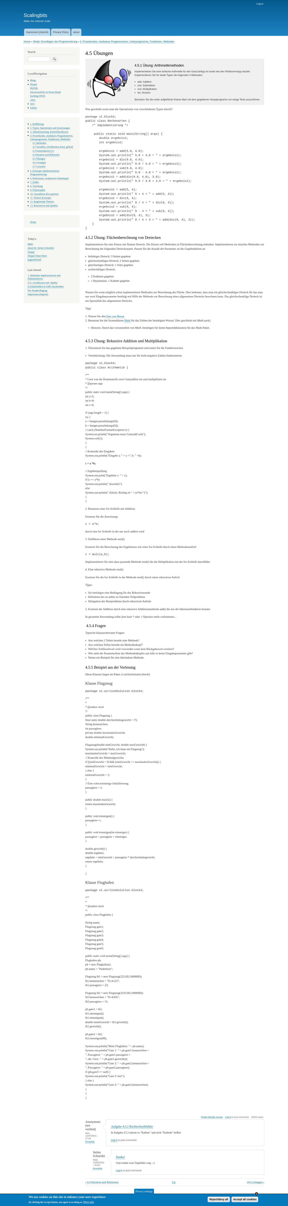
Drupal (33, 84)
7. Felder (34, 182)
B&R (30, 244)
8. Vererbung (36, 186)
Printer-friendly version (212, 1117)
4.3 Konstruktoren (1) (43, 151)
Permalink (90, 1142)
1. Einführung (37, 124)
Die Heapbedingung (37, 290)
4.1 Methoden (39, 143)
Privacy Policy (60, 32)
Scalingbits (35, 15)
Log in (259, 3)
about (76, 32)
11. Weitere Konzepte (40, 197)
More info (88, 1203)
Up (173, 1182)
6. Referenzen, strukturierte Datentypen (49, 178)
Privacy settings (143, 1192)
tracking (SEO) (37, 96)
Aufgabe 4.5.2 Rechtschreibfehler (132, 1126)
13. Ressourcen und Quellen (44, 205)
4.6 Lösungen (255, 1182)
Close (256, 1194)
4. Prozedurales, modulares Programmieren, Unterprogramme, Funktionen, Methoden (127, 41)
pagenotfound (34, 259)
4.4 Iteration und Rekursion (102, 1182)
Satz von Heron (115, 316)
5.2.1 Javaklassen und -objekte (43, 282)
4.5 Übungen (39, 158)
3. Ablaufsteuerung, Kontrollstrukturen (49, 131)
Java (32, 103)
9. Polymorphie (37, 190)
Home (27, 41)
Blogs (33, 80)
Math (127, 320)
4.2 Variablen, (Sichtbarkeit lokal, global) (53, 147)
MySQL (34, 88)
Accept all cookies (244, 1200)
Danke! (120, 1157)
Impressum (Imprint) (37, 32)
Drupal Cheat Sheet (37, 255)
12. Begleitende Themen (42, 201)
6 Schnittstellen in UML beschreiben (46, 286)
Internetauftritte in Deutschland (45, 92)
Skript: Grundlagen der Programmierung (55, 41)
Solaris (33, 107)
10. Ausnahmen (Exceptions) (44, 194)
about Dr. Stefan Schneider (41, 248)
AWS (32, 100)
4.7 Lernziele (39, 166)
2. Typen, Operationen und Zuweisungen (50, 128)
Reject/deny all (218, 1200)
